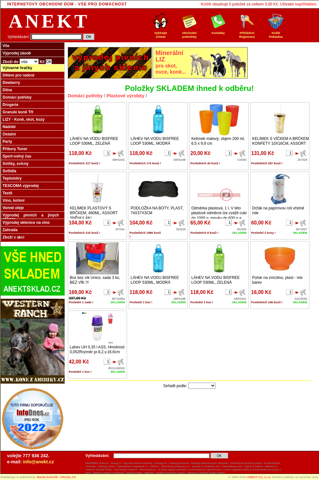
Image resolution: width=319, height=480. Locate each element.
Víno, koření (14, 200)
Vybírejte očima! (161, 33)
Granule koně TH (18, 112)
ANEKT (49, 21)
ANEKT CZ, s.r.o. (259, 477)
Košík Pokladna (276, 33)
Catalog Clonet (106, 466)
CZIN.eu (154, 466)
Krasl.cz (103, 463)
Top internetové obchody (138, 463)
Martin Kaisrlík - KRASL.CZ (56, 477)
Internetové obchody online (246, 463)
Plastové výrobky (125, 95)
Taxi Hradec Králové (125, 469)
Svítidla (9, 171)
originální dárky (240, 469)
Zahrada (10, 230)
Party (7, 141)
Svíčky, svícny (15, 163)
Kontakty (218, 31)
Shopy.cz (116, 463)
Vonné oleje (13, 208)
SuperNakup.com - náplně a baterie (242, 466)
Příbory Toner (15, 149)
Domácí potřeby (17, 97)
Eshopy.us (161, 463)
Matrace (149, 472)
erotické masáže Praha (98, 469)
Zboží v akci (13, 237)
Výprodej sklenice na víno (26, 222)
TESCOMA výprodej (21, 185)
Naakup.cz (271, 466)
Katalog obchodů (179, 463)
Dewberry (11, 82)
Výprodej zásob (17, 53)
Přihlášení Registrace (247, 33)
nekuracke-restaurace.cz (175, 466)
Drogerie (10, 104)
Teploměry (12, 178)
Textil (7, 193)
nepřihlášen (305, 4)
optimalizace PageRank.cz (132, 466)
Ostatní (9, 134)
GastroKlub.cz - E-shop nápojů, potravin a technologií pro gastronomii (180, 469)
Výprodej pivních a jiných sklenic (31, 217)
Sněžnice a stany (175, 472)
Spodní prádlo (134, 472)
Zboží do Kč (27, 62)
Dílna (7, 90)
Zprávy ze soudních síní (206, 466)
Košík (206, 4)
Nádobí (9, 127)
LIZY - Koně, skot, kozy (23, 119)
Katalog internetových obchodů (209, 463)
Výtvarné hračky (17, 68)
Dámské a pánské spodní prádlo (206, 472)
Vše (6, 46)
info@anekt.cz (38, 461)
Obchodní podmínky (189, 33)
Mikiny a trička (101, 472)
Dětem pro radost (18, 75)
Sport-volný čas (17, 156)
